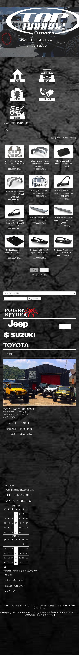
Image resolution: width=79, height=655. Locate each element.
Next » (44, 270)
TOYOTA (16, 345)
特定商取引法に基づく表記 (42, 605)
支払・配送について (20, 605)
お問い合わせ (39, 608)
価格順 (65, 138)
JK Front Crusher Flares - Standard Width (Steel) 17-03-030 (39, 163)
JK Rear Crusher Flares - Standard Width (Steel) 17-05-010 (15, 194)
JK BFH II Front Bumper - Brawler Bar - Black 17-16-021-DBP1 (14, 223)
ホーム (5, 123)
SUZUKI (19, 335)
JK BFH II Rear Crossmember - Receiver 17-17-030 (63, 220)
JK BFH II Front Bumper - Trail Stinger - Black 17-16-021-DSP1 (63, 193)
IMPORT (8, 575)
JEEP (18, 324)
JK (27, 123)
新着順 (73, 138)
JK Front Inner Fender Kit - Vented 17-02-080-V (14, 163)
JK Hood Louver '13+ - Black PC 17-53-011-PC (14, 252)
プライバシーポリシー (65, 605)
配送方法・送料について (15, 586)
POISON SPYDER (17, 123)
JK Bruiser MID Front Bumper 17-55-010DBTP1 (39, 252)
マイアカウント (11, 591)
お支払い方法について (14, 580)
